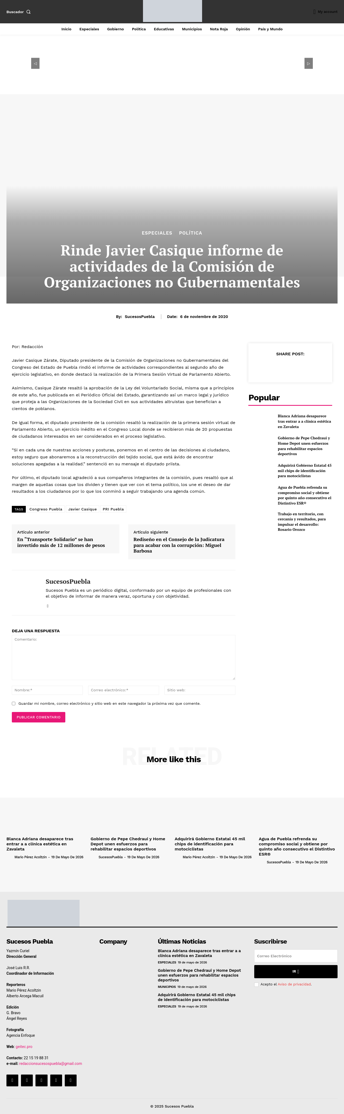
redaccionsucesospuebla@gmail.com (50, 1063)
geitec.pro (24, 1046)
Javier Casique (82, 509)
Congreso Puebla (45, 509)
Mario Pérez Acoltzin (31, 857)
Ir (295, 971)
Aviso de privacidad (294, 984)
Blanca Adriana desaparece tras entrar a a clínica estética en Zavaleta (304, 421)
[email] (296, 955)
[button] (19, 11)
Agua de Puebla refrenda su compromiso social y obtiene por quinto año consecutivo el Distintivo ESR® (304, 495)
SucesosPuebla (140, 316)
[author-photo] (9, 857)
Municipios (167, 987)
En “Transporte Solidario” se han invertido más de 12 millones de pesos (61, 542)
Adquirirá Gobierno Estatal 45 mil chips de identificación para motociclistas (305, 470)
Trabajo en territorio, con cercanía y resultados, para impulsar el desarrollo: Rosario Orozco (302, 521)
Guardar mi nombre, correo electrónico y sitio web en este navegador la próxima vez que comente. (109, 703)
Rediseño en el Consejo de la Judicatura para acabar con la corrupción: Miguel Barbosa (179, 545)
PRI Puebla (113, 509)
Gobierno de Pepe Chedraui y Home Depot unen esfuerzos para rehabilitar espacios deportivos (304, 445)
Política (190, 233)
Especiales (157, 233)
